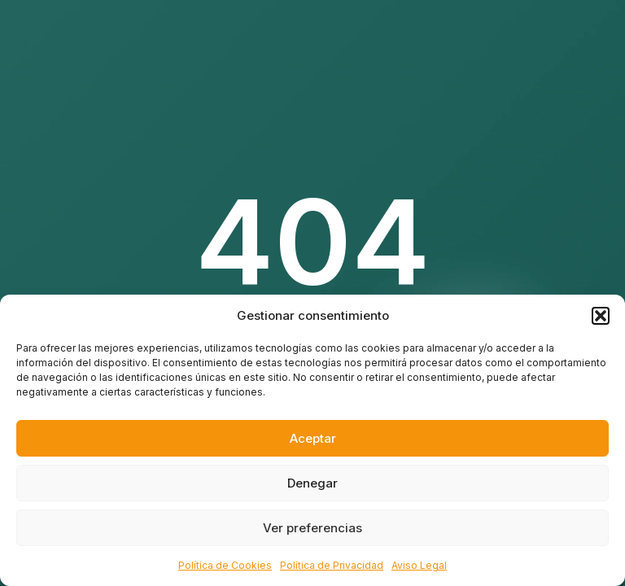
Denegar (312, 483)
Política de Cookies (225, 565)
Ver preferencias (312, 528)
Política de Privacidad (331, 565)
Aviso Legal (419, 565)
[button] (600, 316)
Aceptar (313, 438)
